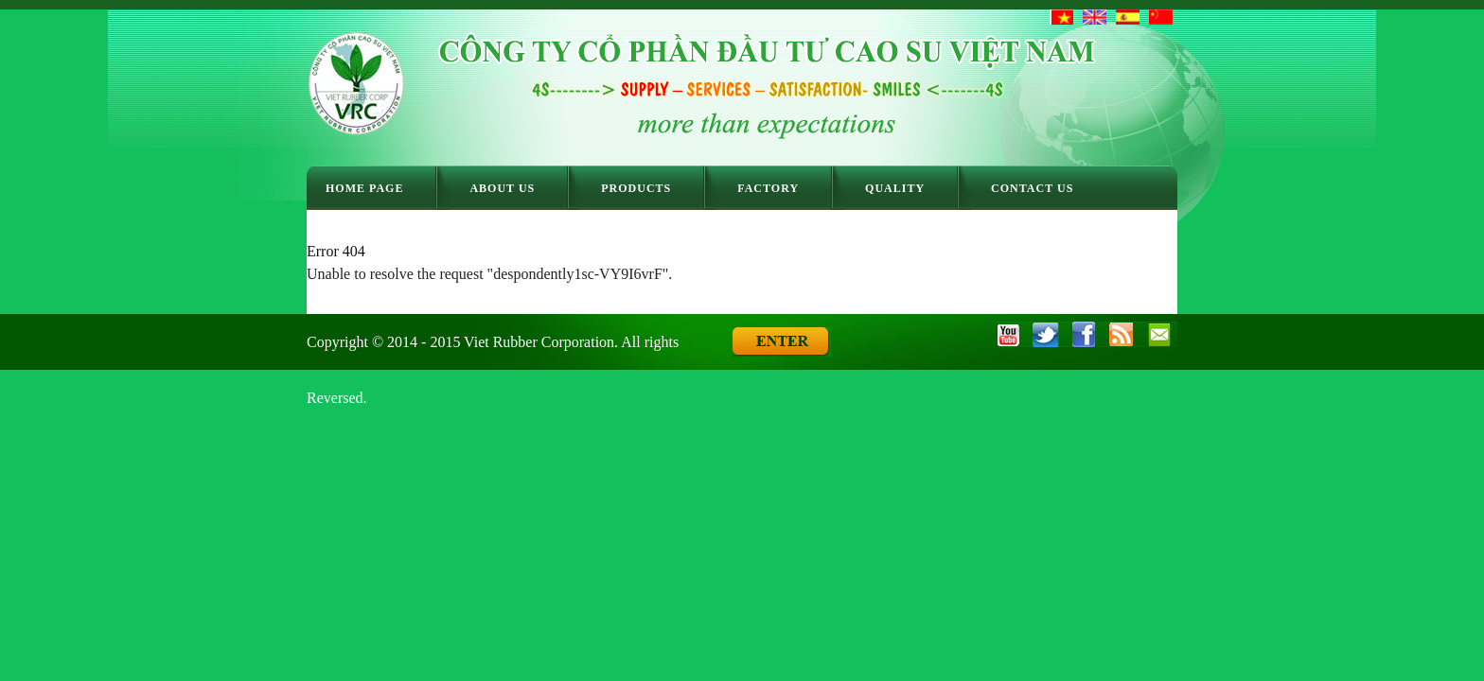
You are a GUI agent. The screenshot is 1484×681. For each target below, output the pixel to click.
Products (636, 188)
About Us (502, 188)
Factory (768, 188)
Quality (895, 188)
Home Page (364, 188)
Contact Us (1032, 188)
